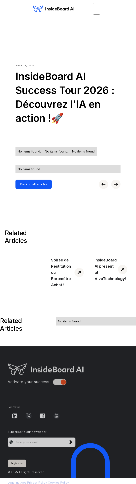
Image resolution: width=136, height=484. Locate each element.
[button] (96, 9)
